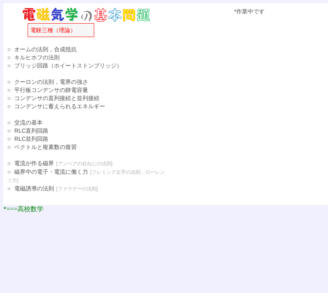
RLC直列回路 (31, 130)
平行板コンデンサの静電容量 (51, 90)
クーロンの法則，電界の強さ (51, 82)
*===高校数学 (23, 209)
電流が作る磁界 (34, 163)
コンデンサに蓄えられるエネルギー (59, 106)
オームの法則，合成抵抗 (45, 49)
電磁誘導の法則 (34, 188)
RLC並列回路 (31, 139)
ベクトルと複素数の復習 (45, 147)
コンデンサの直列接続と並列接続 (56, 98)
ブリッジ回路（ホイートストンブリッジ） (68, 65)
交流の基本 (28, 122)
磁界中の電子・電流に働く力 (51, 171)
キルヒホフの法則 (37, 57)
